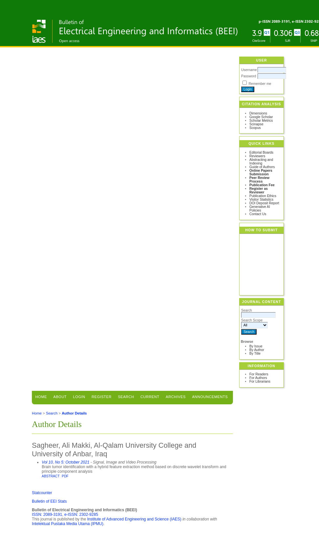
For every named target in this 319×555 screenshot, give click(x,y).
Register (102, 397)
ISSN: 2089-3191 (47, 514)
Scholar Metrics (261, 120)
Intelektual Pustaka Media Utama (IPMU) (67, 523)
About (60, 397)
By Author (256, 350)
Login (79, 397)
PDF (65, 476)
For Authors (258, 378)
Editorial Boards (261, 152)
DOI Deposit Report (264, 203)
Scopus (255, 128)
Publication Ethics (262, 196)
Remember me (260, 84)
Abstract (50, 476)
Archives (176, 397)
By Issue (255, 346)
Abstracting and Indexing (261, 161)
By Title (255, 353)
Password (248, 76)
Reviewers (257, 156)
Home (41, 397)
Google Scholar (261, 117)
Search (126, 397)
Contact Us (257, 214)
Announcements (210, 397)
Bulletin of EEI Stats (49, 501)
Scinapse (256, 124)
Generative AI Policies (259, 208)
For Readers (258, 374)
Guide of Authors (262, 167)
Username (249, 70)
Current (150, 397)
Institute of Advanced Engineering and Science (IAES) (134, 519)
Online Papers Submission (260, 172)
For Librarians (259, 381)
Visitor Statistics (261, 199)
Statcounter (42, 493)
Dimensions (258, 113)
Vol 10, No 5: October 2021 (65, 462)
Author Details (74, 413)
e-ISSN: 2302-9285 (81, 514)
